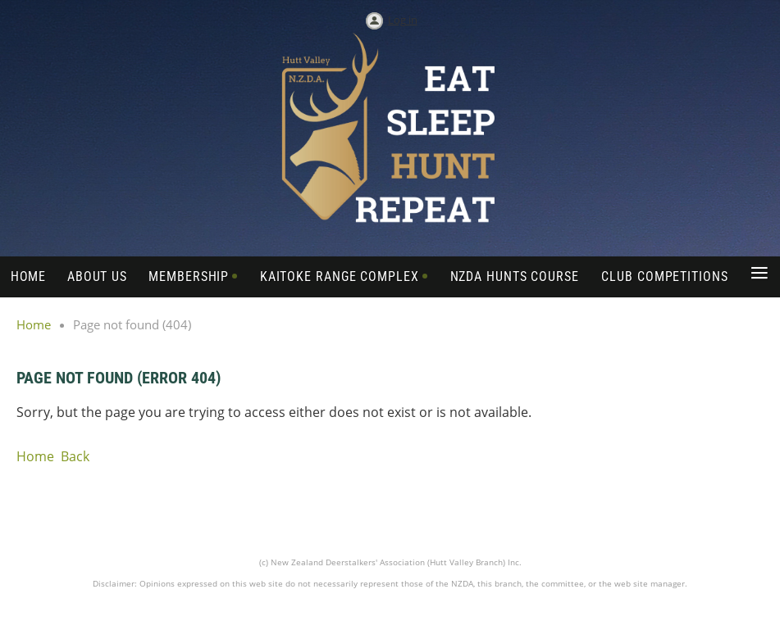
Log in (402, 19)
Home (33, 324)
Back (75, 456)
